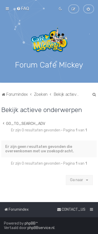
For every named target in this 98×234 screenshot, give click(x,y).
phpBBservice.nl (40, 228)
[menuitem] (22, 8)
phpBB (30, 223)
